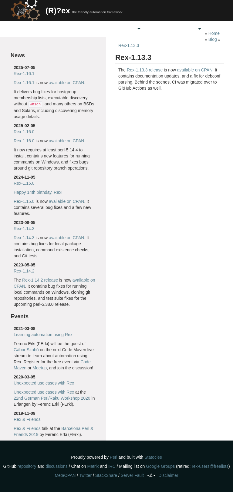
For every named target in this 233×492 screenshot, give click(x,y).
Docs (189, 29)
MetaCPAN (65, 475)
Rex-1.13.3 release (145, 70)
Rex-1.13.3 (128, 45)
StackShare (106, 475)
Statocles (153, 457)
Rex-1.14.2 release (40, 280)
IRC (112, 466)
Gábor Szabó (26, 349)
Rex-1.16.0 (24, 131)
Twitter (85, 475)
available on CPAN (66, 82)
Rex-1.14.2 (24, 271)
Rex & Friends (27, 419)
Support (159, 29)
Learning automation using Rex (43, 334)
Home (68, 29)
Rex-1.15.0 (24, 183)
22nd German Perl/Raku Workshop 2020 (52, 398)
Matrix (93, 466)
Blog (212, 39)
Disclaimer (168, 475)
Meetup (39, 367)
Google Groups (160, 466)
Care (129, 29)
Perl (113, 457)
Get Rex (99, 29)
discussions (56, 466)
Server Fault (132, 475)
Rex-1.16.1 (24, 73)
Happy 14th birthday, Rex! (38, 192)
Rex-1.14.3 (24, 228)
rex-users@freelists (210, 466)
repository (27, 466)
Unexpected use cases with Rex (44, 383)
